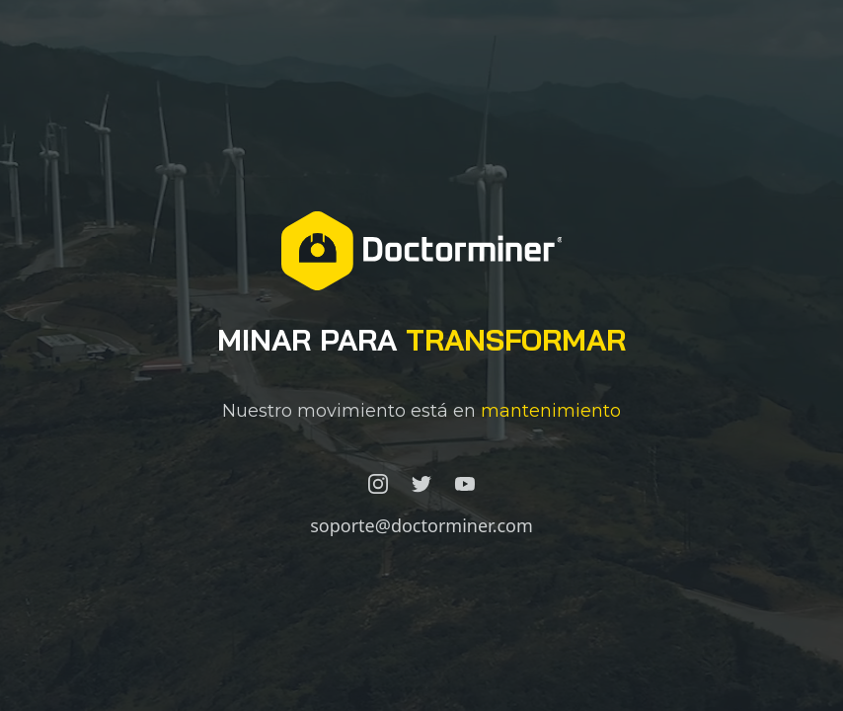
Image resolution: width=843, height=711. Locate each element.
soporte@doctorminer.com (421, 525)
